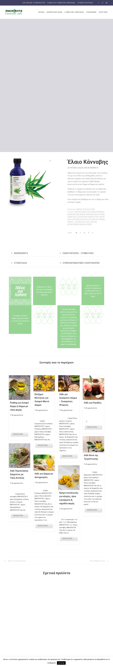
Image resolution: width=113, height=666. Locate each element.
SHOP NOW (103, 12)
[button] (50, 161)
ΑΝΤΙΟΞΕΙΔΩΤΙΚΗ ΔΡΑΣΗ (95, 212)
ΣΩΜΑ (93, 209)
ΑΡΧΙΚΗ (41, 12)
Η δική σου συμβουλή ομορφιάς (61, 3)
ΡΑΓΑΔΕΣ (88, 224)
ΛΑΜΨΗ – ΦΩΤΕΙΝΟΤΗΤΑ (76, 222)
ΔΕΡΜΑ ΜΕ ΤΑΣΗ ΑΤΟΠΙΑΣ (95, 214)
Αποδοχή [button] (61, 663)
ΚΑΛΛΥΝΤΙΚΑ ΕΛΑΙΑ (54, 12)
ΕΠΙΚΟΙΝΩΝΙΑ (91, 12)
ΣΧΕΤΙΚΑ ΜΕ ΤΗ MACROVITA (34, 3)
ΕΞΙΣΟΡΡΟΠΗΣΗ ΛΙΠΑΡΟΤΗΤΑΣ (88, 217)
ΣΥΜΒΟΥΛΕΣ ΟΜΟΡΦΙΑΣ (74, 12)
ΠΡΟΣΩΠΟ (86, 209)
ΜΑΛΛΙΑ (79, 209)
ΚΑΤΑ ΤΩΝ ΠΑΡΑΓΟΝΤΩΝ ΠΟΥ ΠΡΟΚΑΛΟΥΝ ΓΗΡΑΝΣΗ (86, 219)
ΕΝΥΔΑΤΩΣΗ (72, 217)
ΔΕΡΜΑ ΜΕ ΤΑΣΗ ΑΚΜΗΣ (76, 214)
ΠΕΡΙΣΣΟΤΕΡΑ (18, 434)
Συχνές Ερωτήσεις (85, 3)
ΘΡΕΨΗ (102, 217)
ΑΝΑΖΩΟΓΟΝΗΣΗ (80, 212)
